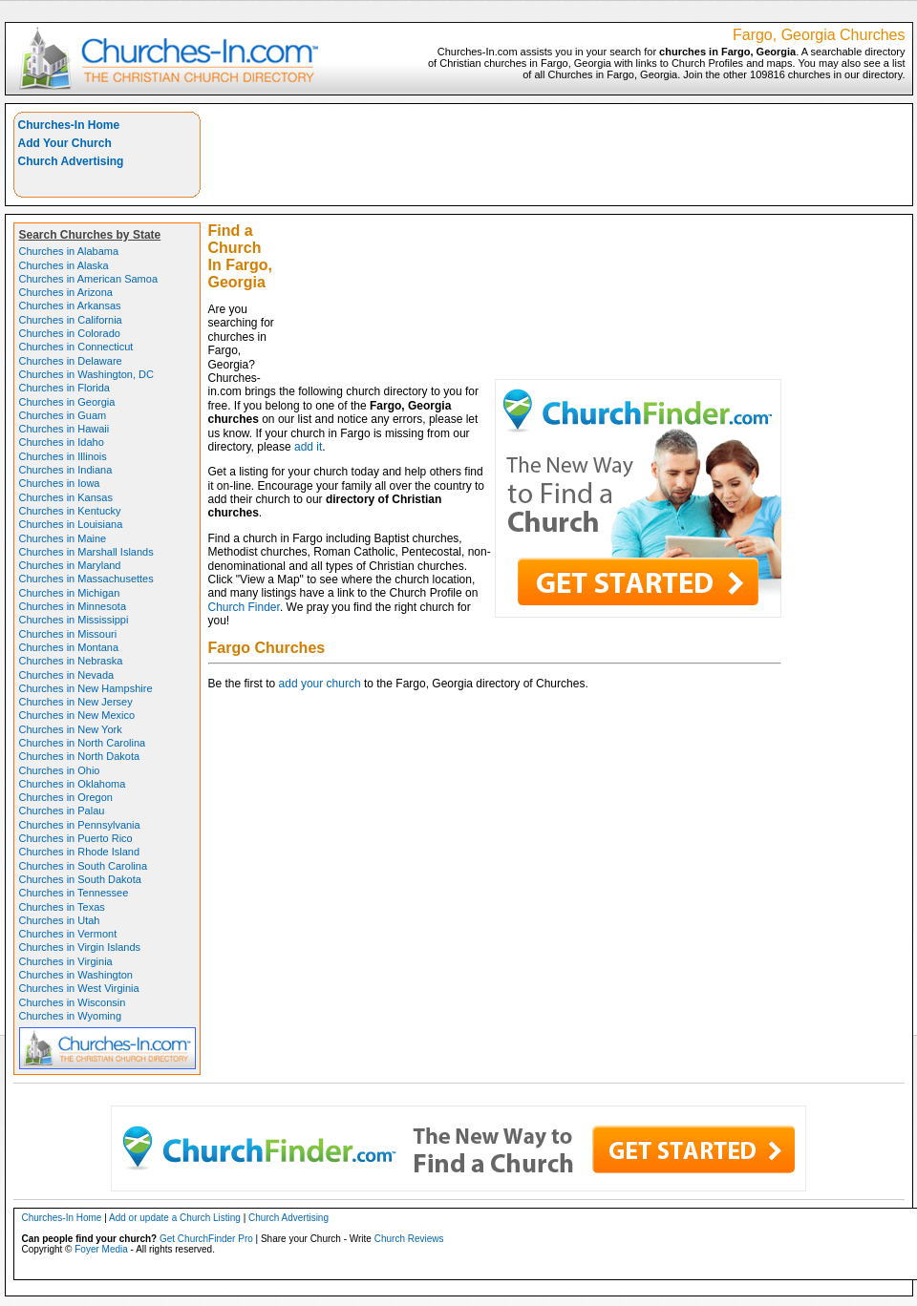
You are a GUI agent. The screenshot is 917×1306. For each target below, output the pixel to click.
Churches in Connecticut (76, 346)
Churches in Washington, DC (86, 374)
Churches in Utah (59, 920)
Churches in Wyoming (70, 1016)
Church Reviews (409, 1238)
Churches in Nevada (67, 675)
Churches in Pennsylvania (79, 825)
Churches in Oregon (66, 797)
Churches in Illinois (63, 456)
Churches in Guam (63, 415)
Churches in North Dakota (79, 756)
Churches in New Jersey (76, 701)
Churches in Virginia (66, 961)
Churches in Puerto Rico (76, 838)
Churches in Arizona (66, 292)
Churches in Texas (62, 907)
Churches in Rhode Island (79, 851)
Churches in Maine (63, 538)
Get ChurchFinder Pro (206, 1238)
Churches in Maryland (70, 565)
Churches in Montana (69, 647)
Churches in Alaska (64, 265)
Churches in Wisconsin (72, 1002)
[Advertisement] (595, 245)
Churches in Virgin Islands (80, 947)
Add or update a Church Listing (175, 1217)
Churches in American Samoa (89, 278)
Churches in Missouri (68, 634)
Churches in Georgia (67, 402)
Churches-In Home (69, 125)
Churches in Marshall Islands (86, 552)
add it (308, 446)
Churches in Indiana (66, 469)
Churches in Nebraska (71, 660)
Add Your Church (65, 143)
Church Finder (244, 607)
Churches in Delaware (70, 361)
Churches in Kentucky (70, 510)
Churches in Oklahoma (72, 784)
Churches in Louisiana (71, 524)
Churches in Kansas (66, 497)
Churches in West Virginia (79, 988)
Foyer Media (101, 1249)
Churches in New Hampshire (86, 688)
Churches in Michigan (69, 593)
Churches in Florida (64, 387)
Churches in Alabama (69, 251)
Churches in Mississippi (74, 619)
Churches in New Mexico (77, 715)
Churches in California (70, 320)
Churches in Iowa (59, 483)
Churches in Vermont (68, 933)
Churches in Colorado (69, 333)
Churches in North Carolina (82, 742)
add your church (320, 683)
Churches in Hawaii (64, 428)
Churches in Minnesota (73, 606)
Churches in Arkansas (70, 305)
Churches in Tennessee (74, 892)
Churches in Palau (62, 810)
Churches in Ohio (59, 770)
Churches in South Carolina (83, 866)
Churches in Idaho (61, 442)
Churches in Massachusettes (86, 578)
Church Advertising (71, 161)
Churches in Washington (76, 974)
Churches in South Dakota (80, 879)
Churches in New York (70, 729)
